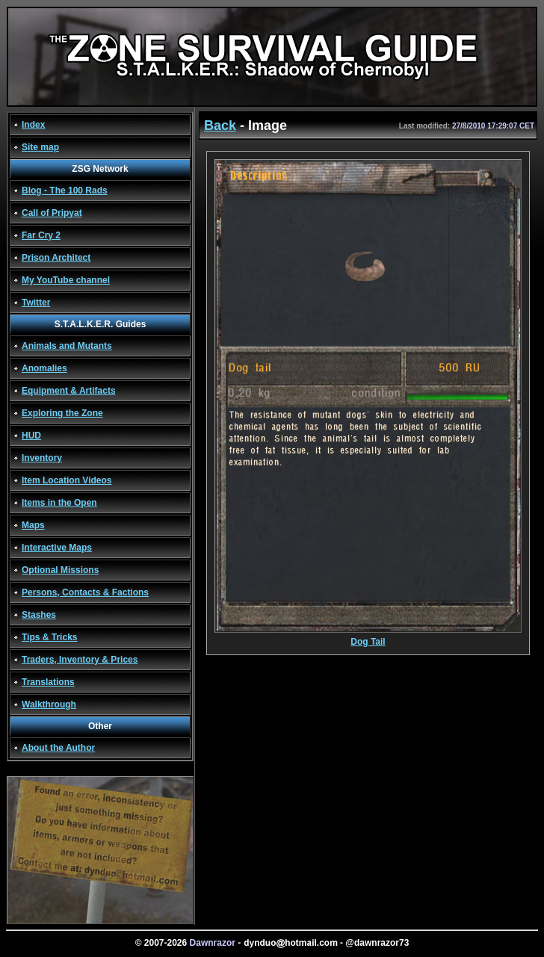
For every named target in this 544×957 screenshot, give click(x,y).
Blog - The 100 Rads (65, 190)
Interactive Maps (57, 547)
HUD (31, 435)
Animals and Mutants (67, 346)
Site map (40, 147)
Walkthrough (49, 704)
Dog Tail (368, 637)
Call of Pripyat (52, 213)
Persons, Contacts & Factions (85, 592)
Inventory (42, 458)
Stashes (39, 615)
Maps (33, 525)
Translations (48, 682)
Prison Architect (56, 258)
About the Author (58, 748)
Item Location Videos (66, 480)
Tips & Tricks (49, 637)
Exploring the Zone (62, 413)
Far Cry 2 (41, 235)
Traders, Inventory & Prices (79, 659)
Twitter (36, 302)
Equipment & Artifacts (69, 390)
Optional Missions (60, 570)
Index (33, 125)
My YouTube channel (66, 280)
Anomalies (44, 368)
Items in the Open (59, 503)
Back (220, 125)
